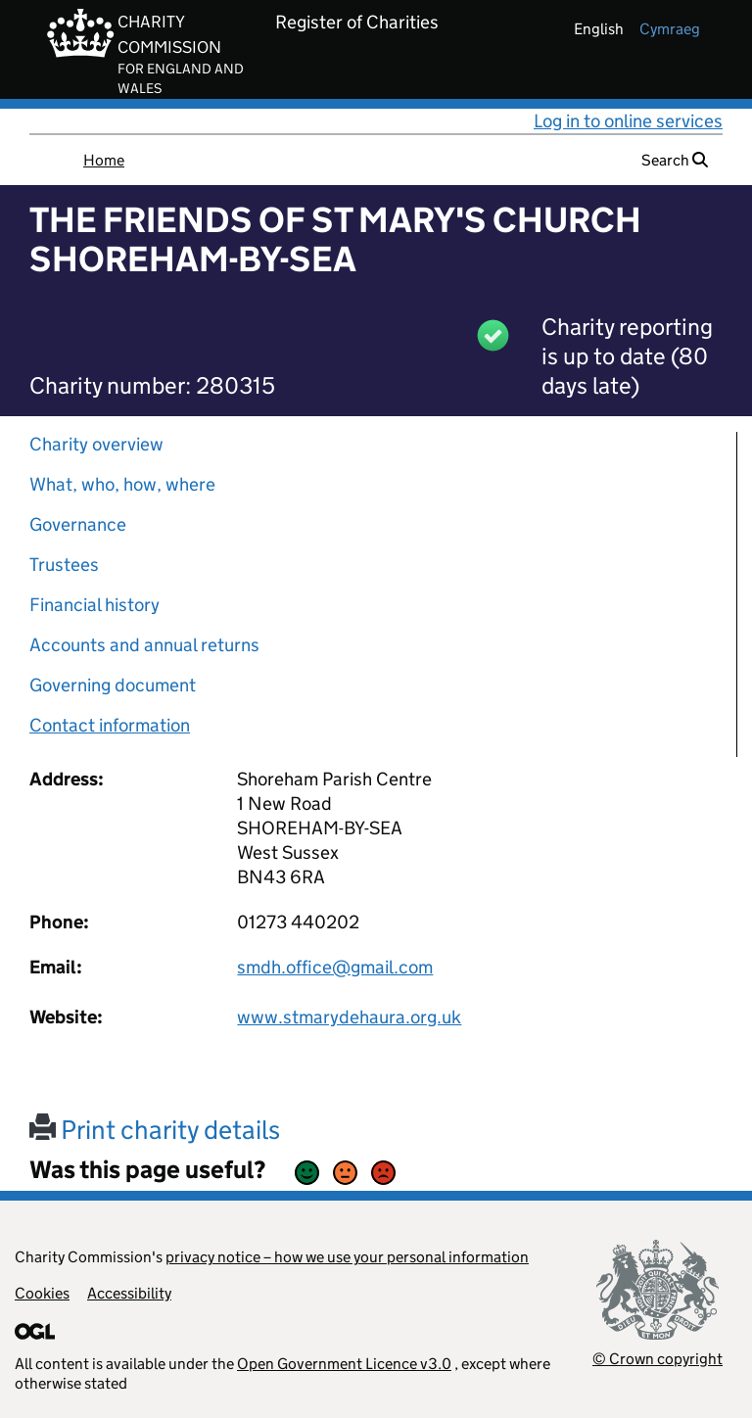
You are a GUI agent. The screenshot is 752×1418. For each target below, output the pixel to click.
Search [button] (674, 160)
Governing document (112, 685)
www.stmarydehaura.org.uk (349, 1017)
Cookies (42, 1293)
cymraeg (669, 29)
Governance (77, 524)
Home (103, 160)
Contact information (109, 725)
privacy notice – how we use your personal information (347, 1257)
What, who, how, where (122, 484)
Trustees (64, 564)
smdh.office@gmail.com (335, 967)
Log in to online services (628, 121)
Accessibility (129, 1293)
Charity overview (96, 444)
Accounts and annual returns (144, 645)
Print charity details (154, 1129)
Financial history (94, 604)
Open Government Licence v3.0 (344, 1363)
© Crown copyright (657, 1358)
